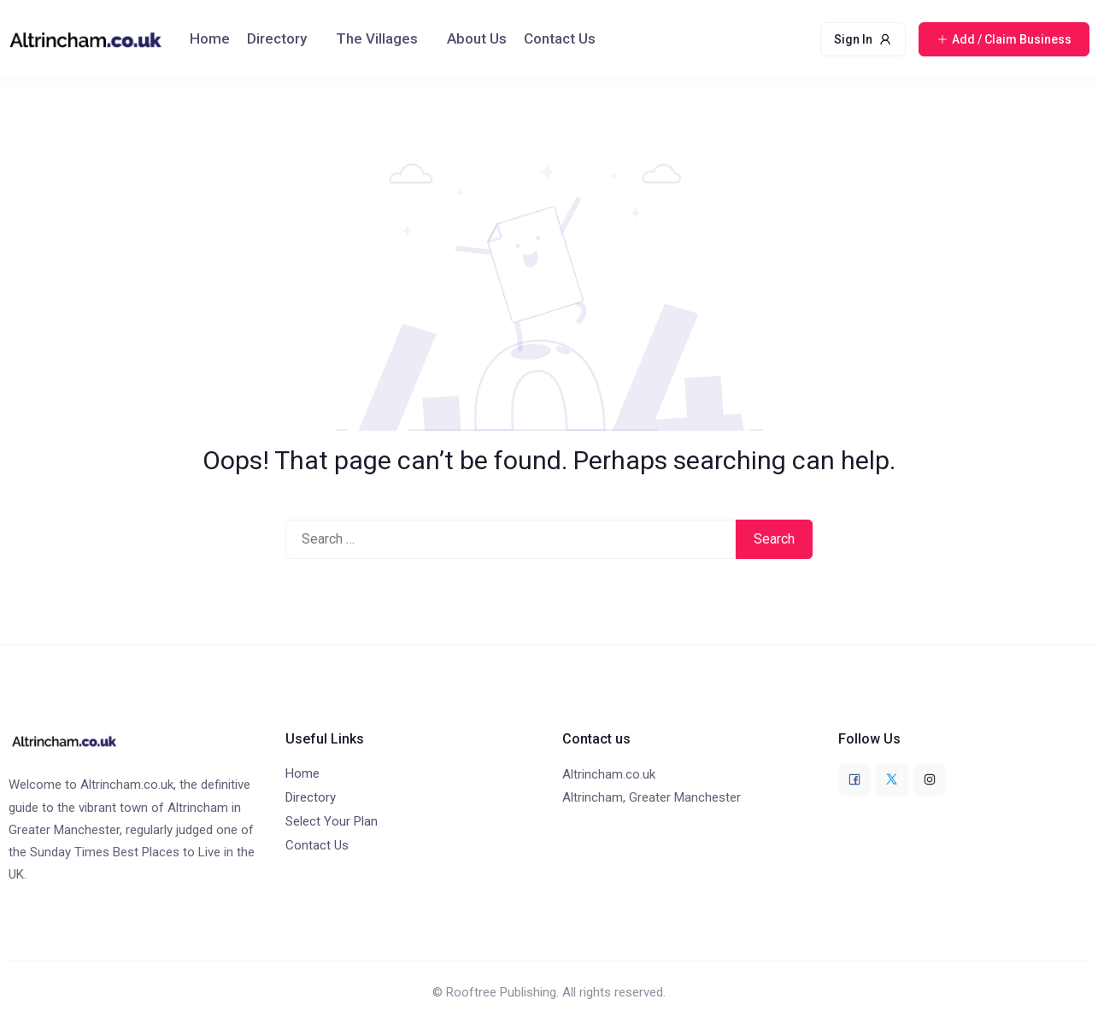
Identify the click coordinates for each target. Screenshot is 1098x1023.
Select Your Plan (331, 821)
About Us (477, 38)
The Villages (377, 38)
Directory (277, 38)
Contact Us (560, 38)
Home (210, 38)
